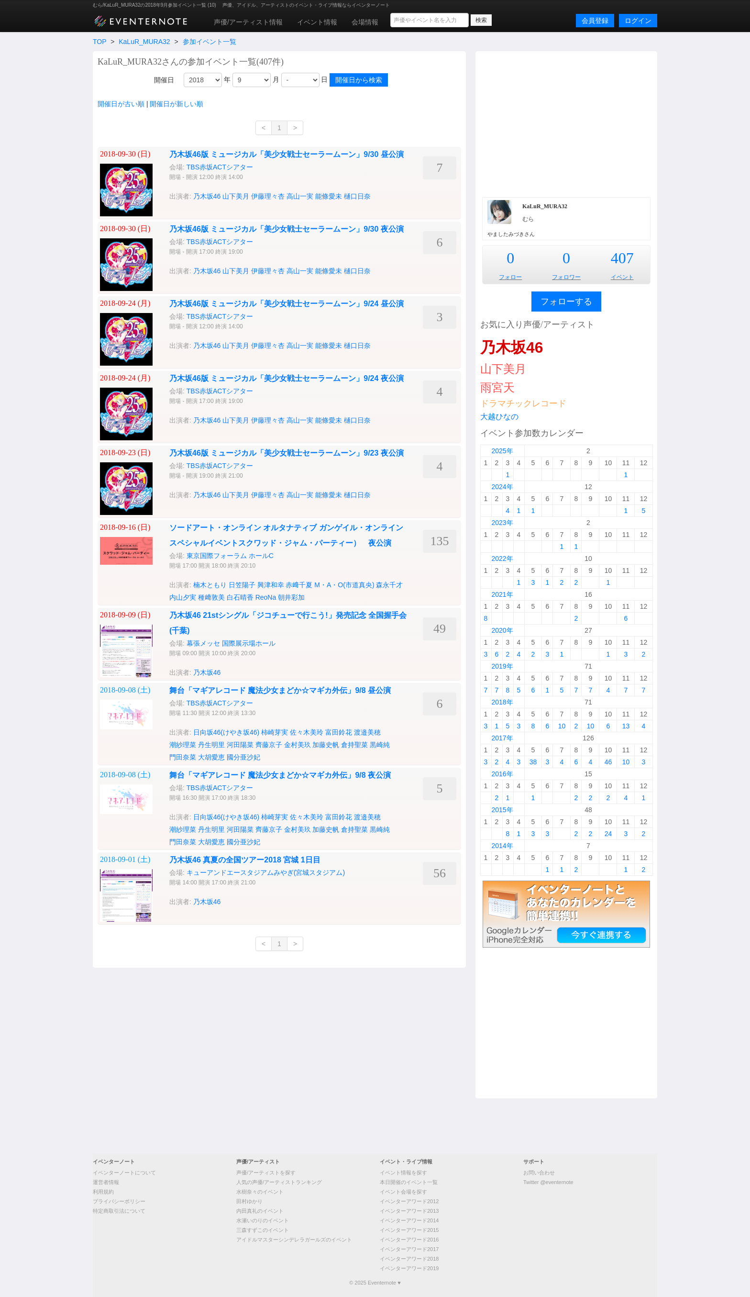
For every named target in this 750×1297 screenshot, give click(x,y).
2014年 (502, 846)
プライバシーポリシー (119, 1201)
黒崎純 (380, 745)
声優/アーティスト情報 (248, 22)
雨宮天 (497, 387)
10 (562, 726)
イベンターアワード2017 (409, 1249)
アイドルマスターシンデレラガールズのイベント (294, 1239)
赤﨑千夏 (299, 585)
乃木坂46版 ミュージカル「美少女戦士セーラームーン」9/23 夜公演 (286, 453)
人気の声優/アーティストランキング (279, 1182)
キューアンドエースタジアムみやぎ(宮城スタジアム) (266, 872)
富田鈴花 (338, 732)
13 (626, 726)
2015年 (502, 810)
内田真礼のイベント (260, 1211)
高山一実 (300, 196)
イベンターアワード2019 (409, 1268)
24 (608, 834)
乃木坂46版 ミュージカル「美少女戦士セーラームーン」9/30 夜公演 (286, 229)
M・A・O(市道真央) (344, 585)
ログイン (638, 20)
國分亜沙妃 (243, 757)
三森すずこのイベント (262, 1230)
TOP (99, 41)
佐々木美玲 (306, 732)
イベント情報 (317, 22)
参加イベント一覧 (209, 41)
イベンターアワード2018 (409, 1259)
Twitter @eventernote (548, 1182)
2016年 (502, 774)
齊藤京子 (268, 745)
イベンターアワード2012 (409, 1201)
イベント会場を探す (403, 1192)
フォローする (566, 301)
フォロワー (566, 277)
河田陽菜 (240, 745)
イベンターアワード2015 (409, 1230)
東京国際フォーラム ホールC (230, 555)
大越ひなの (499, 417)
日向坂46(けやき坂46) (226, 732)
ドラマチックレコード (523, 403)
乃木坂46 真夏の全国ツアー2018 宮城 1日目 (244, 860)
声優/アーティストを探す (266, 1172)
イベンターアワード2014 (409, 1220)
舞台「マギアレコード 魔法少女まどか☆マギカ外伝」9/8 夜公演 (280, 775)
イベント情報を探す (403, 1172)
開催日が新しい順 (176, 104)
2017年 (502, 738)
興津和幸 (270, 585)
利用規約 (103, 1192)
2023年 (502, 522)
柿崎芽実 (274, 732)
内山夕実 (182, 597)
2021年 (502, 594)
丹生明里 (211, 745)
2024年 (502, 487)
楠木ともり (210, 585)
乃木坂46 (207, 196)
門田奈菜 (182, 757)
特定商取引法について (119, 1211)
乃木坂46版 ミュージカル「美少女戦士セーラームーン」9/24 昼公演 (286, 304)
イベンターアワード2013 (409, 1211)
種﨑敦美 (211, 597)
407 (622, 258)
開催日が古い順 (121, 104)
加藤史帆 (325, 745)
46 (608, 762)
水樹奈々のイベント (260, 1192)
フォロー (510, 277)
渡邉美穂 (367, 732)
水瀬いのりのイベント (262, 1220)
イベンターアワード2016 (409, 1239)
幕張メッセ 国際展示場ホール (231, 643)
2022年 (502, 558)
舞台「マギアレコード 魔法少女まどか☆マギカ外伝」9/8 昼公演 (280, 690)
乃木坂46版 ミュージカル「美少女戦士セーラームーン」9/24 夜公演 (286, 378)
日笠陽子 (242, 585)
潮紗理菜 (182, 745)
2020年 (502, 630)
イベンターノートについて (124, 1172)
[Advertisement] (566, 123)
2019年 (502, 666)
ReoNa (265, 597)
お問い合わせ (539, 1172)
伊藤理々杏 (268, 196)
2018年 (502, 702)
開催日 (164, 80)
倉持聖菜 (354, 745)
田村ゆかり (249, 1201)
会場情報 (365, 22)
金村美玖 (297, 745)
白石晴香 (240, 597)
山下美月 (235, 196)
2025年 (502, 451)
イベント (622, 277)
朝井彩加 (291, 597)
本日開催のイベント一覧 (409, 1182)
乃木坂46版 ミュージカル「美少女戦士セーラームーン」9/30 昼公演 (286, 154)
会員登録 (595, 20)
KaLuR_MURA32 (144, 41)
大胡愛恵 (211, 757)
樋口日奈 (357, 196)
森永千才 (389, 585)
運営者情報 (106, 1182)
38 (533, 762)
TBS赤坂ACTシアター (220, 167)
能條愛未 (328, 196)
